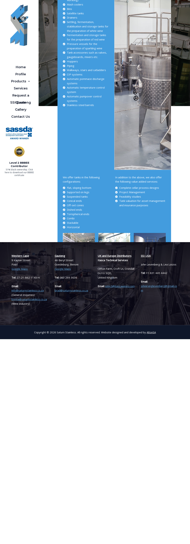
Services (21, 88)
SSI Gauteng (20, 102)
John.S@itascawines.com (120, 286)
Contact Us (20, 117)
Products (20, 81)
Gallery (20, 110)
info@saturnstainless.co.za (27, 290)
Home (21, 67)
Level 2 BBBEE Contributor (19, 164)
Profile (20, 74)
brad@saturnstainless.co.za (71, 290)
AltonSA (151, 332)
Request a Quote (20, 96)
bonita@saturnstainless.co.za (29, 299)
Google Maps (19, 269)
